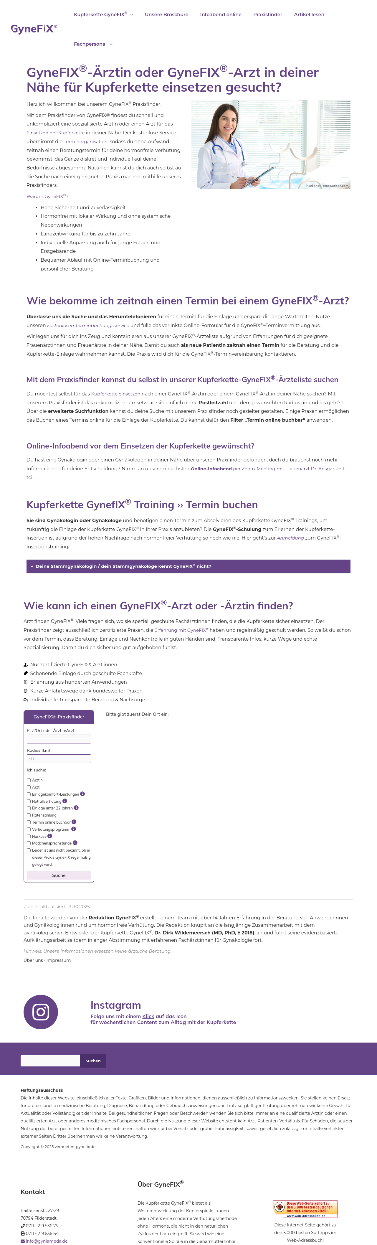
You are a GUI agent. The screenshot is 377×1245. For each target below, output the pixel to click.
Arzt (33, 757)
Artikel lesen (299, 14)
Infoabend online (215, 14)
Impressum (60, 931)
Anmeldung (292, 508)
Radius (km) (38, 720)
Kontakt (74, 1222)
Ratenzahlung (42, 785)
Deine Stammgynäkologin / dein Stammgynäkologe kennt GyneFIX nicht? (128, 537)
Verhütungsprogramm (51, 799)
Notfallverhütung (47, 771)
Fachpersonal (339, 14)
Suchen (93, 1031)
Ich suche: (36, 740)
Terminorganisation (87, 112)
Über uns (34, 931)
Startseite (30, 1222)
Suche (59, 846)
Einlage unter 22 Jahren (53, 778)
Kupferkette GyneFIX (99, 14)
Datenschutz (97, 1222)
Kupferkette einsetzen (117, 364)
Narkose (39, 806)
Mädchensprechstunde (52, 813)
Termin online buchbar (51, 792)
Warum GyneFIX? (49, 167)
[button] (188, 537)
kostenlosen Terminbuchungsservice (90, 296)
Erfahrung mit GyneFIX (183, 600)
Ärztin (35, 750)
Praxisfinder (259, 14)
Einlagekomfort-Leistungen (56, 764)
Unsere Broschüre (163, 14)
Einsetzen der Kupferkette (57, 103)
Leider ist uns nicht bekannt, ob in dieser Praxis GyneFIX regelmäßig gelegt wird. (59, 827)
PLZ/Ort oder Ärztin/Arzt (51, 701)
